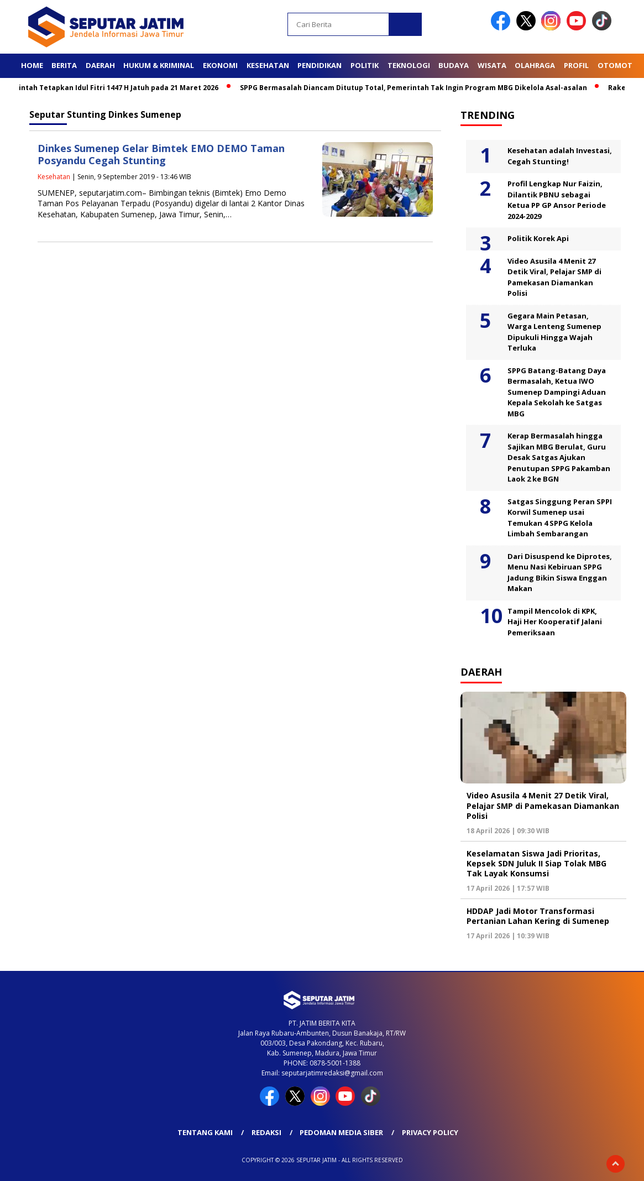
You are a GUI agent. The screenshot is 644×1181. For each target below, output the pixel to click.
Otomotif (618, 65)
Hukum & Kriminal (158, 65)
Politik (364, 65)
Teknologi (409, 65)
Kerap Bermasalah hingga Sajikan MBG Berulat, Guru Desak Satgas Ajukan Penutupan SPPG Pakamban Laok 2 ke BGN (558, 457)
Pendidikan (319, 65)
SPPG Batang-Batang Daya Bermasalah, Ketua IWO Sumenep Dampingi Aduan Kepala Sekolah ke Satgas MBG (556, 392)
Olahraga (535, 65)
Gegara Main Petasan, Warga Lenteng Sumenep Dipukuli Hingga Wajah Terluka (554, 332)
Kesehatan (268, 65)
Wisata (492, 65)
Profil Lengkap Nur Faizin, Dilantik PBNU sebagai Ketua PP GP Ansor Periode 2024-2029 (556, 200)
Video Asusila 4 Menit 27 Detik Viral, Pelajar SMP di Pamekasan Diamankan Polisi (554, 277)
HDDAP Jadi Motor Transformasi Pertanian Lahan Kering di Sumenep (538, 916)
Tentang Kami (205, 1132)
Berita (64, 65)
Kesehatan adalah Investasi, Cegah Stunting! (559, 155)
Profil (576, 65)
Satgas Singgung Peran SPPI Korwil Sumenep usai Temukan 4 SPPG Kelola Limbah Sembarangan (559, 518)
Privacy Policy (430, 1132)
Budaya (453, 65)
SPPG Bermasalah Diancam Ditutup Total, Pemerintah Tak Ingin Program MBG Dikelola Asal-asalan (416, 87)
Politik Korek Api (538, 238)
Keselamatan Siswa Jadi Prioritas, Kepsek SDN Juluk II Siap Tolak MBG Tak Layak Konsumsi (536, 863)
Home (32, 65)
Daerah (100, 65)
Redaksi (266, 1132)
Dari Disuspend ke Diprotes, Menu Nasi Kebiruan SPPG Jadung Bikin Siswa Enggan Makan (559, 572)
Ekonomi (220, 65)
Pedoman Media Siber (341, 1132)
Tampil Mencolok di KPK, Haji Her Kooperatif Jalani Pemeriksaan (554, 621)
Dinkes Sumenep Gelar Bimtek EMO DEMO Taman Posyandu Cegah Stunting (161, 155)
